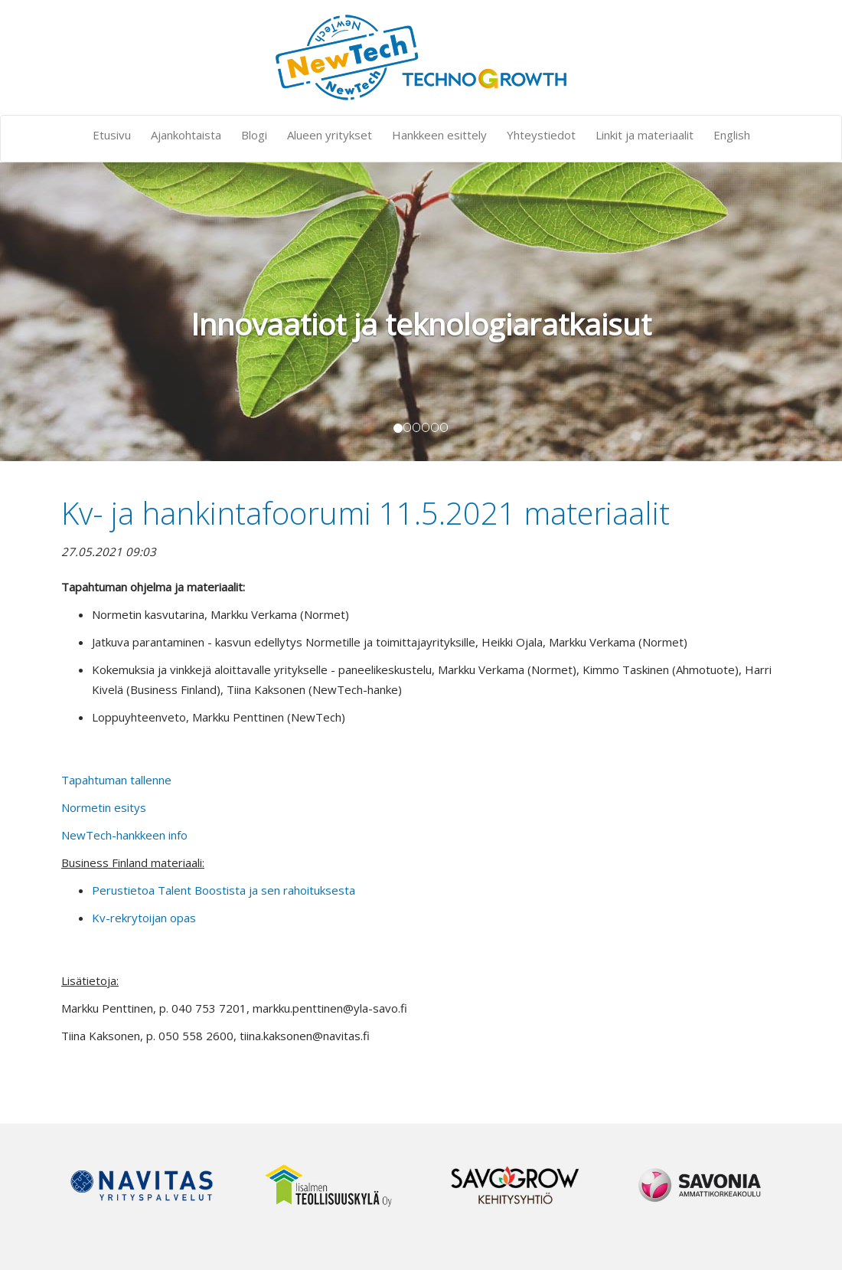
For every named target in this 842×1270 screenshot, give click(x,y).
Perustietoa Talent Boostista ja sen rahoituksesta (223, 890)
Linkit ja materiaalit (645, 134)
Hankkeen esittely (439, 134)
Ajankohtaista (186, 134)
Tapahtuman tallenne (116, 779)
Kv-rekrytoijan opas (144, 917)
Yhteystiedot (541, 134)
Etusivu (112, 134)
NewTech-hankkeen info (124, 835)
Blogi (254, 134)
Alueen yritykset (329, 134)
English (731, 134)
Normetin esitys (103, 807)
